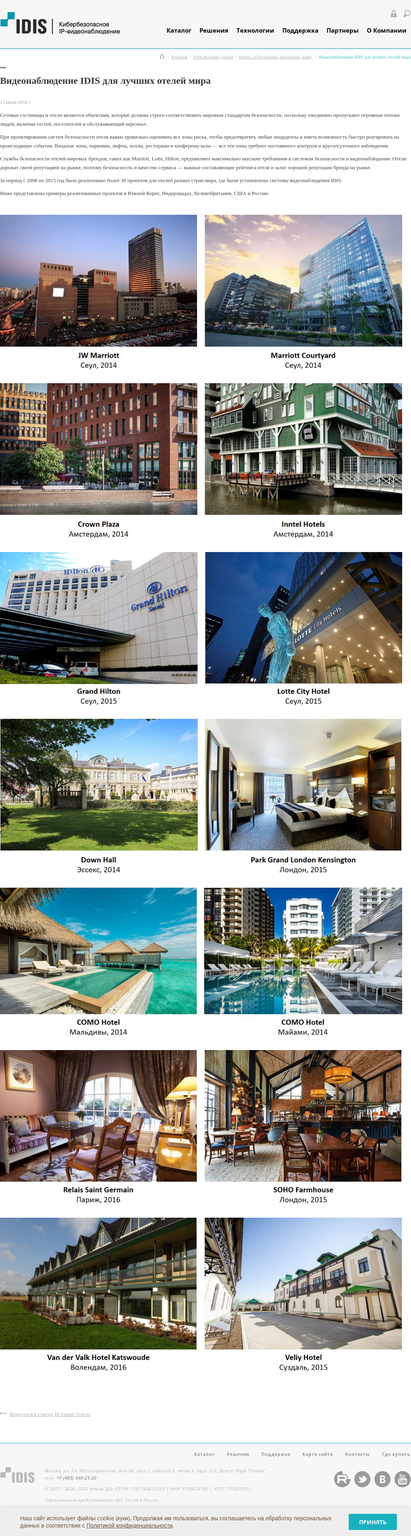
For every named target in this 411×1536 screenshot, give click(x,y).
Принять (372, 1522)
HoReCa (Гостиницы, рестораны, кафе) (275, 57)
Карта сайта (317, 1454)
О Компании (387, 30)
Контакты (357, 1454)
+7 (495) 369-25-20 (77, 1478)
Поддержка (300, 30)
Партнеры (343, 30)
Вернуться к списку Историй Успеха (50, 1414)
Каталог (178, 30)
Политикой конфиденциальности (129, 1525)
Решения (213, 30)
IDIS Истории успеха (213, 57)
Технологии (255, 30)
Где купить (396, 1454)
